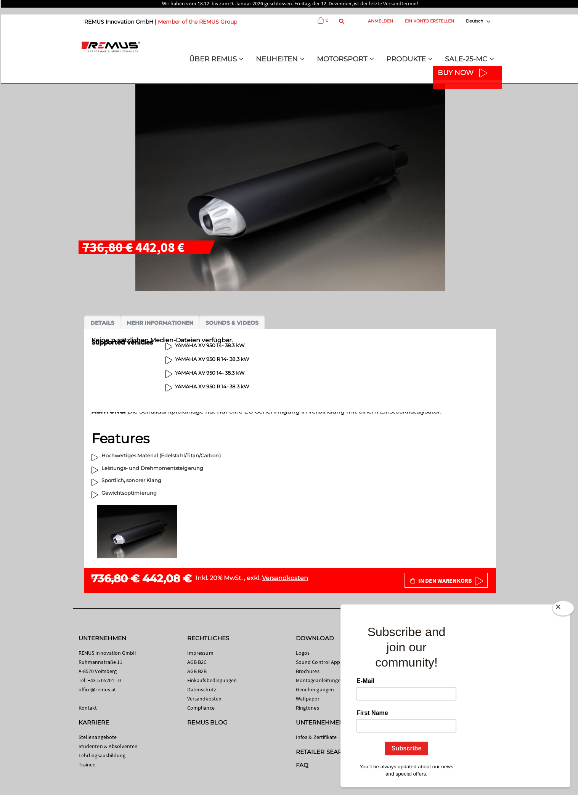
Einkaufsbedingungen (212, 680)
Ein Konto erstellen (429, 21)
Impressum (200, 652)
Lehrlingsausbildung (102, 755)
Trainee (87, 764)
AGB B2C (197, 662)
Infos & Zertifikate (316, 737)
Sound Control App (318, 662)
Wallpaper (308, 698)
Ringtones (307, 707)
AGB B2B (197, 671)
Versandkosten (285, 578)
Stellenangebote (98, 737)
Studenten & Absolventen (108, 746)
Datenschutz (201, 689)
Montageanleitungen (320, 680)
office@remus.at (97, 689)
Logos (303, 652)
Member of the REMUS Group (197, 21)
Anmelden (380, 21)
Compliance (201, 707)
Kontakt (88, 707)
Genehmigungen (315, 689)
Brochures (308, 671)
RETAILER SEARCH (323, 751)
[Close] (563, 609)
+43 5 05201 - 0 (104, 680)
